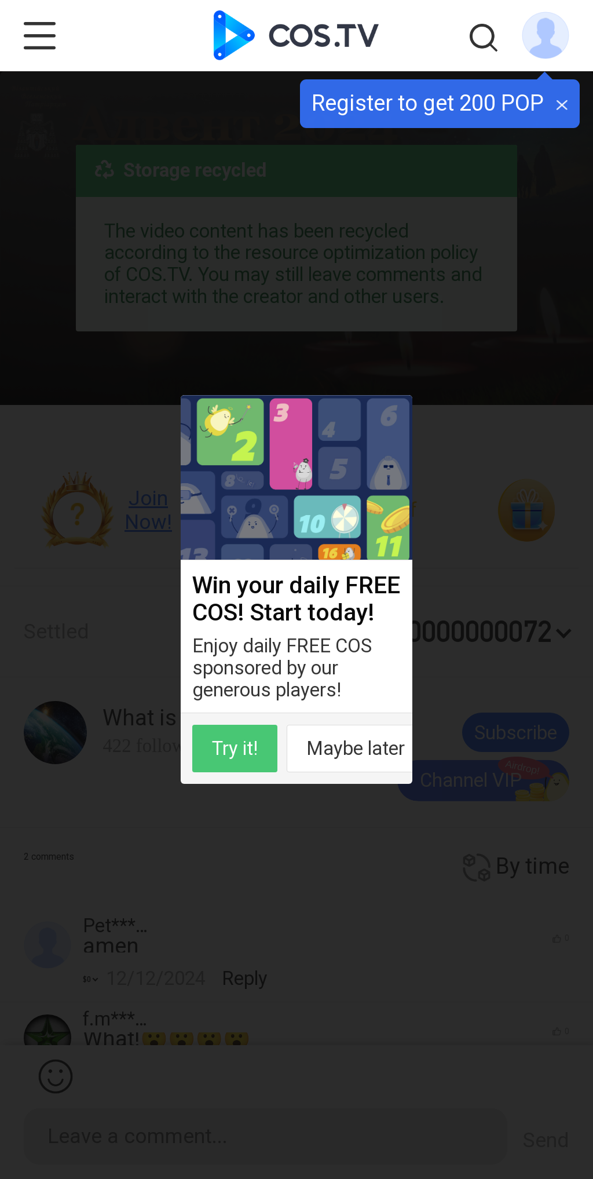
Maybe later (355, 749)
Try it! (235, 749)
